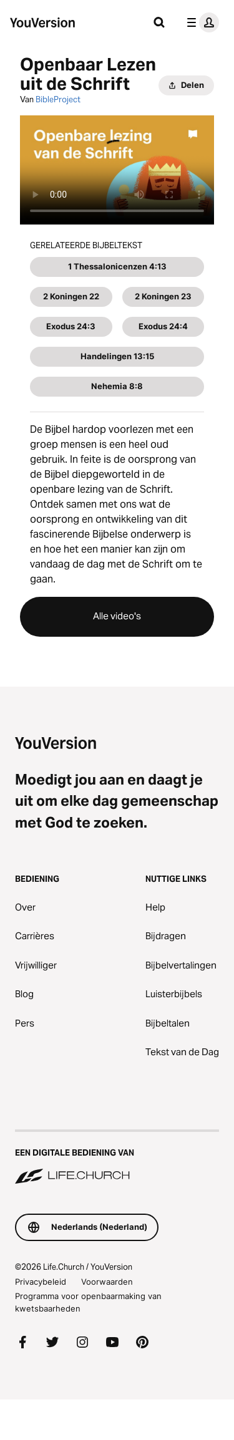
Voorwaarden (107, 1282)
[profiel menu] (200, 22)
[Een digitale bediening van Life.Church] (117, 1158)
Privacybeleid (40, 1282)
